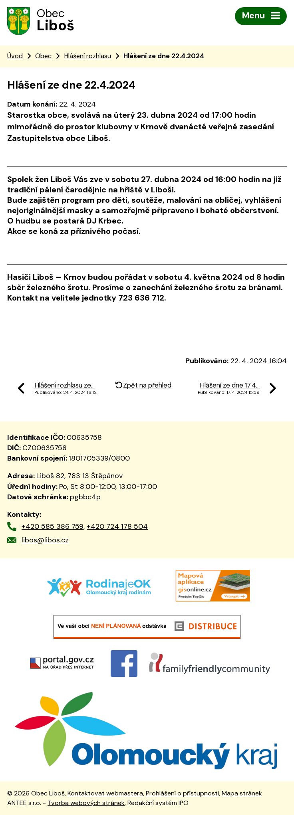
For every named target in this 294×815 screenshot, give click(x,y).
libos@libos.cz (45, 540)
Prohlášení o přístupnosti (182, 793)
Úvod (15, 56)
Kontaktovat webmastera (105, 793)
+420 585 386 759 (52, 526)
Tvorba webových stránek (86, 803)
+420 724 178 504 (117, 526)
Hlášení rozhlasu (87, 56)
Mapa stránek (242, 793)
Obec (43, 56)
